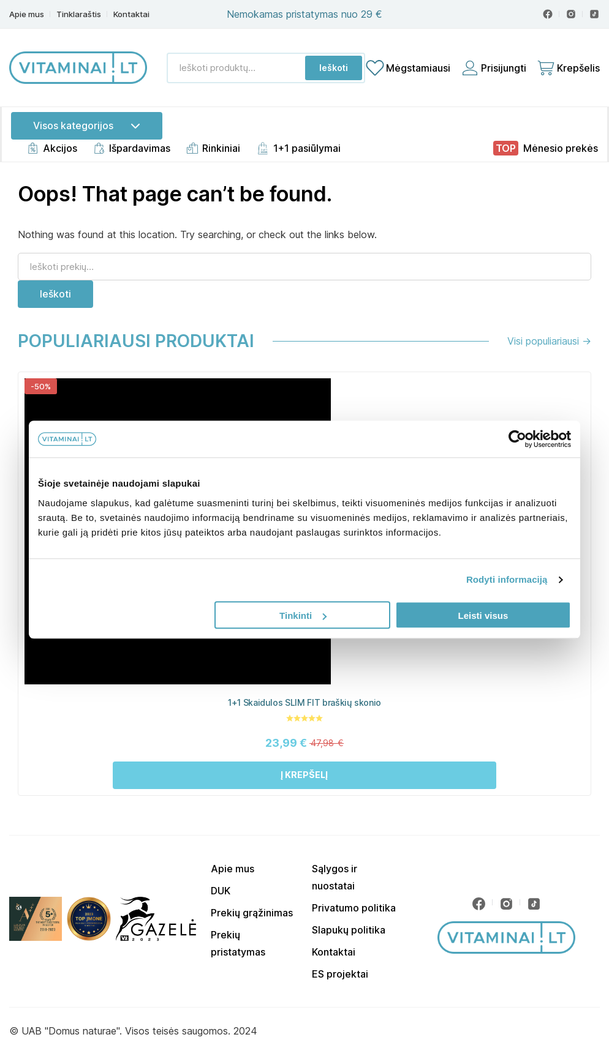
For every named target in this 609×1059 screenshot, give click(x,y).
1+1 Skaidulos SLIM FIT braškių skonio (304, 702)
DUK (220, 891)
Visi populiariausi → (549, 341)
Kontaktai (131, 14)
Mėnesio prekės (560, 148)
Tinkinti (303, 615)
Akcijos (60, 148)
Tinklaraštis (78, 14)
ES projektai (340, 974)
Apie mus (26, 14)
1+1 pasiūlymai (307, 148)
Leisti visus (483, 615)
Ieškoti (333, 67)
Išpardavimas (139, 148)
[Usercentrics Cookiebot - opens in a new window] (517, 439)
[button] (304, 775)
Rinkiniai (221, 148)
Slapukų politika (348, 930)
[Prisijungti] (493, 68)
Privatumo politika (354, 908)
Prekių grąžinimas (252, 913)
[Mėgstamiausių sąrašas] (407, 68)
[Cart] (568, 68)
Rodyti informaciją (507, 579)
